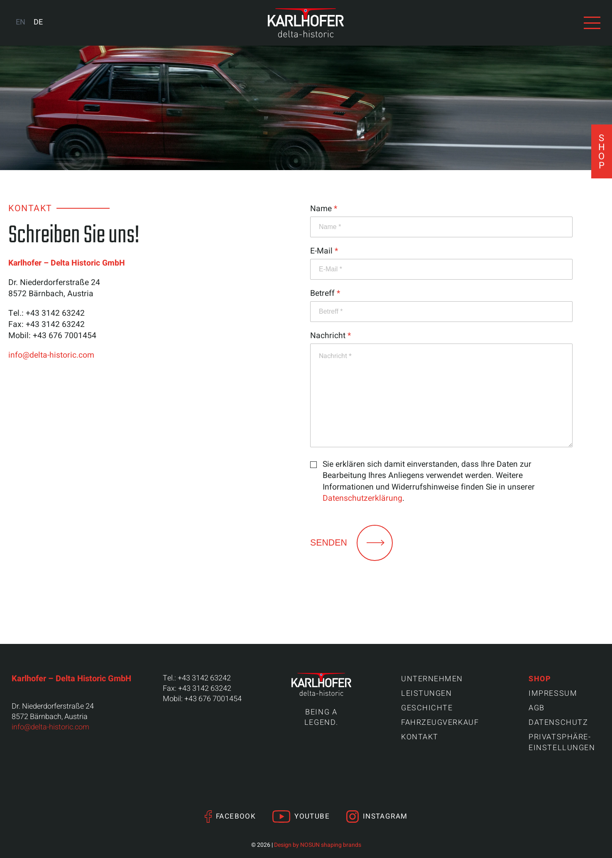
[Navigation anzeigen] (592, 23)
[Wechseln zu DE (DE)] (38, 23)
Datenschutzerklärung (362, 498)
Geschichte (427, 708)
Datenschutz (558, 722)
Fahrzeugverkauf (440, 722)
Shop (540, 679)
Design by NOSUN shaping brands (317, 845)
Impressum (553, 693)
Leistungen (426, 693)
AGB (537, 708)
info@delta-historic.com (51, 355)
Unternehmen (432, 679)
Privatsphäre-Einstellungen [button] (562, 742)
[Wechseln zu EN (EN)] (20, 23)
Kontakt (419, 737)
